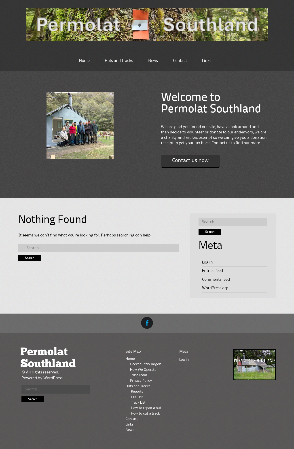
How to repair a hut (146, 408)
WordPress (53, 378)
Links (206, 61)
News (153, 61)
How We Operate (143, 369)
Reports (137, 391)
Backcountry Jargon (145, 364)
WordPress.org (215, 288)
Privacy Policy (141, 380)
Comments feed (216, 279)
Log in (207, 262)
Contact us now (190, 160)
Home (84, 61)
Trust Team (138, 375)
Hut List (137, 397)
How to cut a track (145, 413)
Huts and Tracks (119, 61)
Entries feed (212, 271)
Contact (180, 61)
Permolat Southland (48, 358)
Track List (138, 402)
